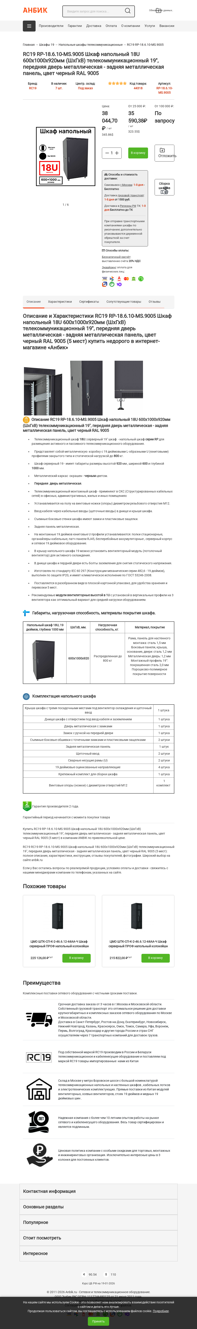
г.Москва (126, 184)
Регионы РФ (128, 205)
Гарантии (75, 26)
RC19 (32, 88)
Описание (34, 301)
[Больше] (117, 153)
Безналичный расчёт (116, 256)
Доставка (93, 26)
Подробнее (161, 1311)
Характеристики (60, 301)
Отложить (166, 153)
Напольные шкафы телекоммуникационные (91, 44)
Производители (51, 26)
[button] (29, 26)
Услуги (150, 26)
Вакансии (166, 26)
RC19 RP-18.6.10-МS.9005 (145, 44)
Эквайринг (109, 267)
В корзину (138, 153)
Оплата (111, 26)
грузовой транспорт (131, 195)
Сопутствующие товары (124, 301)
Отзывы (155, 301)
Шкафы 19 (46, 44)
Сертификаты (89, 301)
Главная (29, 44)
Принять (98, 1321)
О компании (130, 26)
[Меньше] (107, 153)
